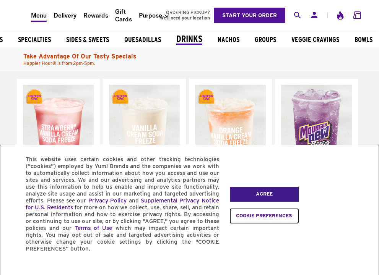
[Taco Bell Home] (16, 15)
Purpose (150, 15)
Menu (39, 15)
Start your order (249, 15)
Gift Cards (123, 15)
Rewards (95, 15)
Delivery (65, 15)
